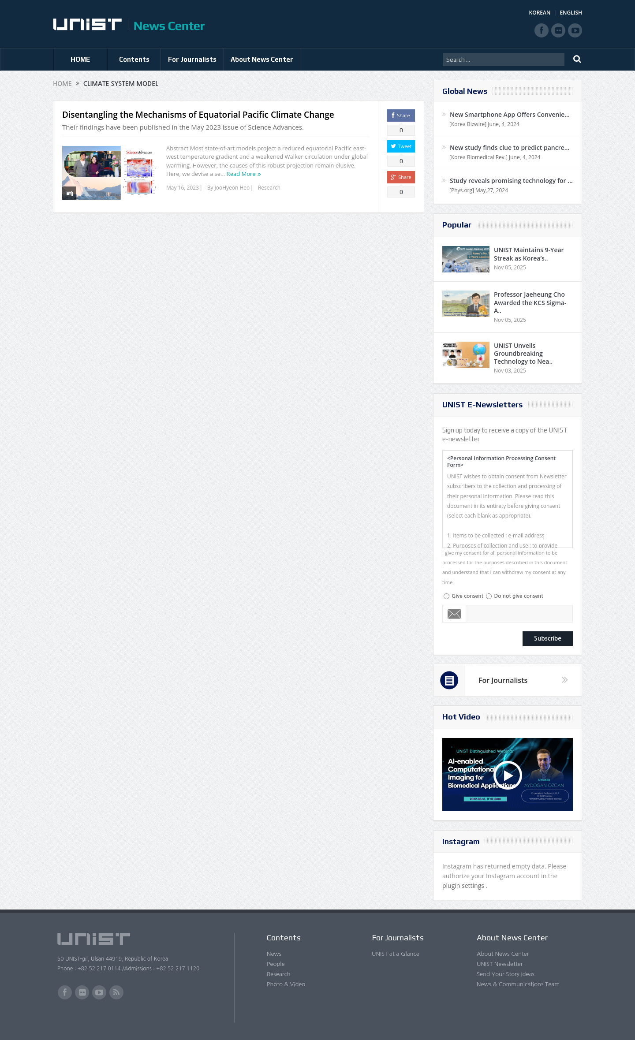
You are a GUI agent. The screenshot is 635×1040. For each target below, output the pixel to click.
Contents (134, 59)
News (274, 954)
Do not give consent (518, 596)
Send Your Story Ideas (505, 974)
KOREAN (540, 12)
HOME (80, 59)
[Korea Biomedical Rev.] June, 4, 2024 (494, 157)
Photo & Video (286, 984)
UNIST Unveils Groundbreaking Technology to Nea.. (523, 353)
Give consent (467, 596)
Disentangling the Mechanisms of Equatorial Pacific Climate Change (198, 114)
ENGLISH (571, 12)
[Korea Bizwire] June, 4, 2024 (484, 124)
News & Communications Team (518, 984)
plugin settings (464, 885)
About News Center (262, 59)
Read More (241, 174)
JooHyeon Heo (232, 187)
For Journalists (192, 59)
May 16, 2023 (182, 187)
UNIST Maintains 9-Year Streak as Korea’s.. (529, 254)
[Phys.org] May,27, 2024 (478, 190)
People (276, 964)
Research (269, 187)
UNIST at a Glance (395, 954)
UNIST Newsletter (500, 964)
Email (454, 613)
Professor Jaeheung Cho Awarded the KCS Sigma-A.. (530, 302)
